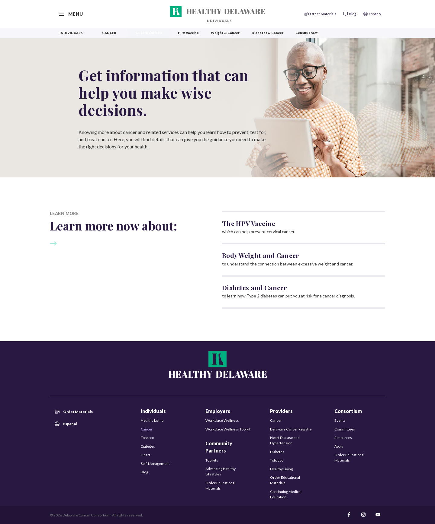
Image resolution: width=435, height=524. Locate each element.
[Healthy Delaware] (217, 11)
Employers (217, 411)
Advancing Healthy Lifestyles (220, 471)
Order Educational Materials (220, 486)
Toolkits (211, 460)
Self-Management (155, 463)
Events (340, 420)
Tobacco (147, 437)
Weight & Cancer (225, 33)
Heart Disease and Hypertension (285, 440)
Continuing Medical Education (285, 494)
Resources (343, 437)
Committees (344, 429)
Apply (338, 446)
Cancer (109, 33)
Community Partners (218, 446)
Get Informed (149, 33)
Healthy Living (152, 420)
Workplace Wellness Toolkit (227, 429)
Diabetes (148, 446)
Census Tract (306, 33)
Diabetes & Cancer (267, 33)
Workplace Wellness (222, 420)
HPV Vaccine (188, 33)
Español (66, 423)
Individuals (218, 21)
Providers (281, 411)
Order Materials (74, 411)
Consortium (348, 411)
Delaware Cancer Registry (291, 429)
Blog (144, 472)
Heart (145, 455)
